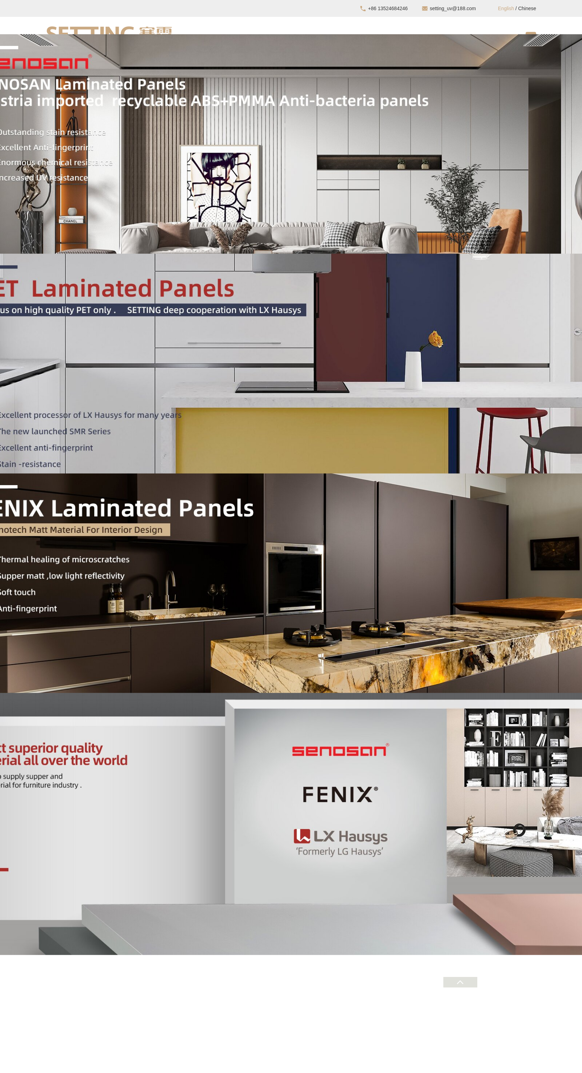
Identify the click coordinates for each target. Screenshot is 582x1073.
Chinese (527, 8)
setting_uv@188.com (453, 8)
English (506, 8)
